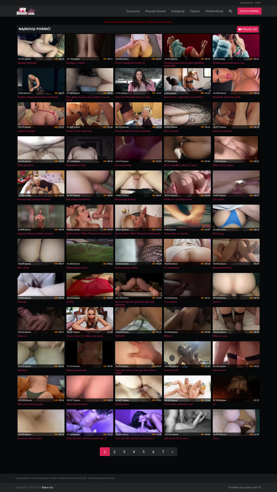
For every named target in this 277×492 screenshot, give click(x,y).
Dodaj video (22, 478)
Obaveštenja (96, 478)
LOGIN (258, 3)
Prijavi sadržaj (58, 478)
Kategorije (178, 11)
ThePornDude (214, 11)
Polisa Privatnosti (77, 478)
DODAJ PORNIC (249, 11)
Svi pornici (133, 11)
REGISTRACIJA (247, 3)
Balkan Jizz (47, 487)
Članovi (195, 11)
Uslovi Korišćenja (40, 478)
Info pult (110, 478)
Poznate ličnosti (155, 11)
